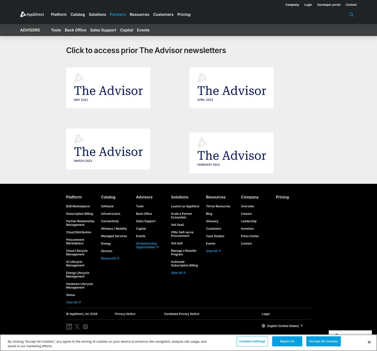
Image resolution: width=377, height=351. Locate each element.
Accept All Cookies (323, 342)
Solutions (179, 197)
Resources (216, 197)
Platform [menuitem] (59, 14)
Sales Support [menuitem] (103, 30)
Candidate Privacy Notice (181, 314)
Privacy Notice (125, 314)
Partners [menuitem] (118, 14)
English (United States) (280, 326)
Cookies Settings (252, 342)
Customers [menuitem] (163, 14)
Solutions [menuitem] (97, 14)
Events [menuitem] (143, 30)
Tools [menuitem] (56, 30)
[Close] (369, 342)
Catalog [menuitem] (77, 14)
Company (250, 197)
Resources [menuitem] (140, 14)
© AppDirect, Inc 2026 (81, 314)
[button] (282, 326)
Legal (265, 314)
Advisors (144, 197)
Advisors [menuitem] (30, 30)
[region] (188, 342)
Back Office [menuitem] (75, 30)
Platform (74, 197)
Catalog (108, 197)
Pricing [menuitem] (183, 14)
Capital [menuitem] (126, 30)
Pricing (282, 197)
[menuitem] (289, 3)
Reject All (287, 342)
